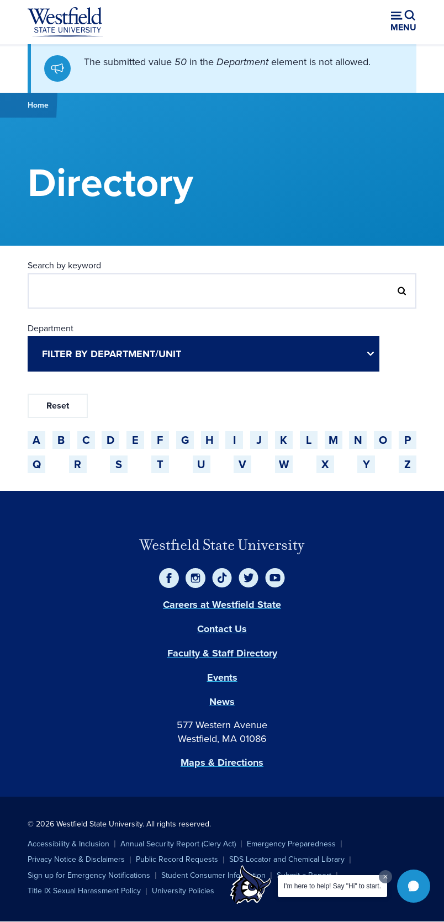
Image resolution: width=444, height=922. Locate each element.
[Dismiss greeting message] (385, 876)
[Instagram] (195, 578)
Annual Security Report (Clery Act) (178, 844)
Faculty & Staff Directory (222, 653)
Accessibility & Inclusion (68, 844)
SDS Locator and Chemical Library (287, 859)
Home (38, 104)
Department (50, 328)
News (222, 702)
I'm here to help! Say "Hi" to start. (332, 886)
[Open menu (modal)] (403, 22)
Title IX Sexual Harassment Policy (84, 891)
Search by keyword (64, 265)
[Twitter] (248, 578)
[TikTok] (222, 578)
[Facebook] (169, 578)
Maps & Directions (222, 762)
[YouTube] (275, 578)
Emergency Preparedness (291, 844)
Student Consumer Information (213, 875)
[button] (413, 886)
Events (222, 677)
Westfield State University (222, 545)
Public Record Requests (177, 859)
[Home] (65, 22)
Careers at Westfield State (222, 604)
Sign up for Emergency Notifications (89, 875)
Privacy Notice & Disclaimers (76, 859)
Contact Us (222, 629)
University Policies (183, 891)
